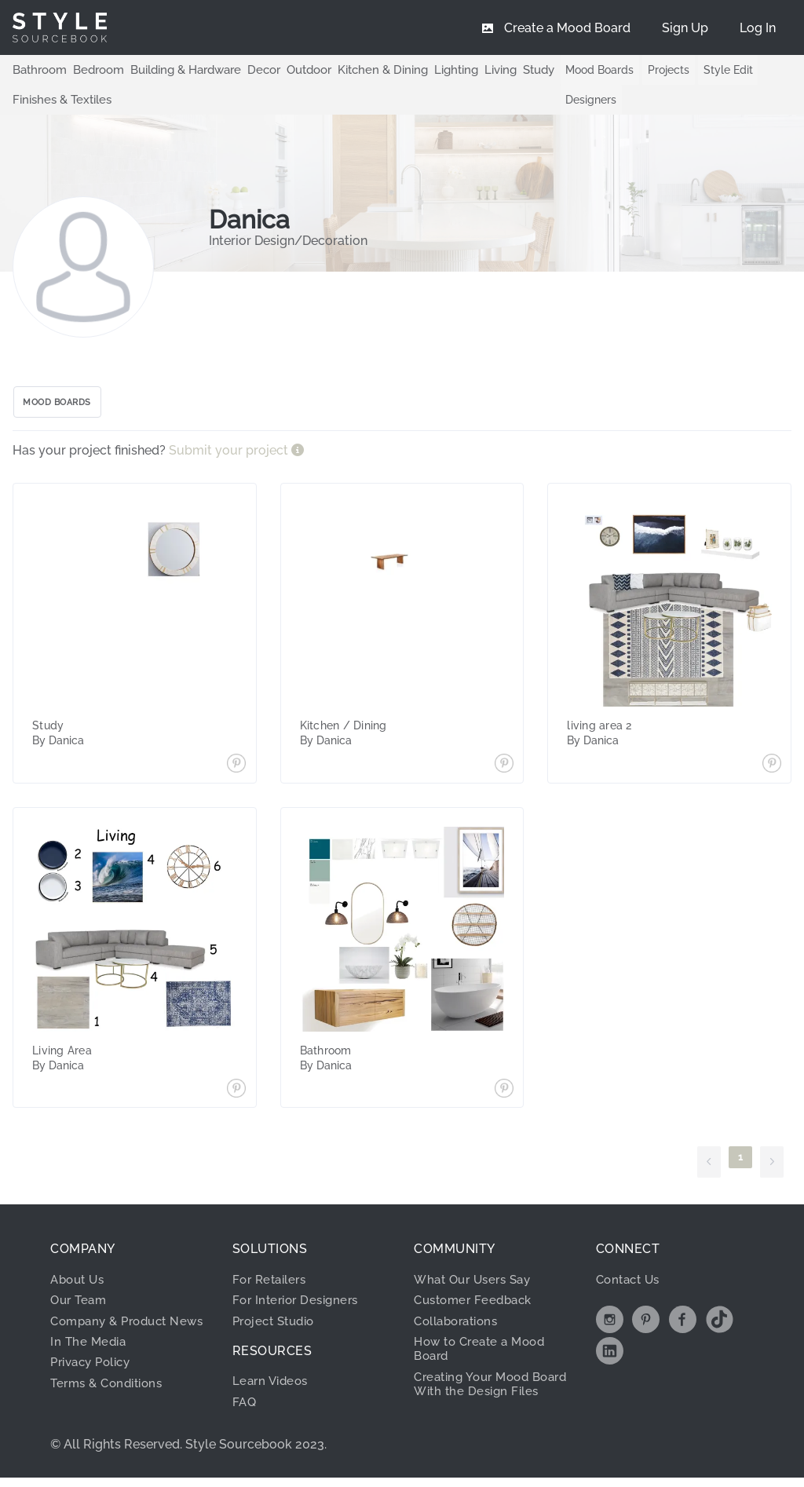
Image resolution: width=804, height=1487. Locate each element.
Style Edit (719, 70)
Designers (582, 99)
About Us (79, 1285)
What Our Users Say (477, 1285)
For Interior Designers (299, 1306)
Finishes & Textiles (59, 99)
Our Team (80, 1306)
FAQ (245, 1408)
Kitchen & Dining (362, 69)
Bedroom (92, 69)
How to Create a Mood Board (484, 1354)
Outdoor (293, 69)
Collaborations (460, 1326)
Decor (251, 69)
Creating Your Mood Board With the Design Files (484, 1397)
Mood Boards (591, 70)
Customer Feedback (477, 1306)
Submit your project (230, 456)
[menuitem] (757, 27)
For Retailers (272, 1285)
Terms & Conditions (111, 1403)
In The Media (90, 1361)
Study (511, 69)
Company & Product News (113, 1333)
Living (474, 69)
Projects (660, 70)
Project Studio (277, 1326)
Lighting (432, 69)
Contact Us (631, 1285)
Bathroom (38, 69)
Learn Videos (272, 1386)
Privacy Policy (95, 1383)
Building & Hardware (175, 69)
